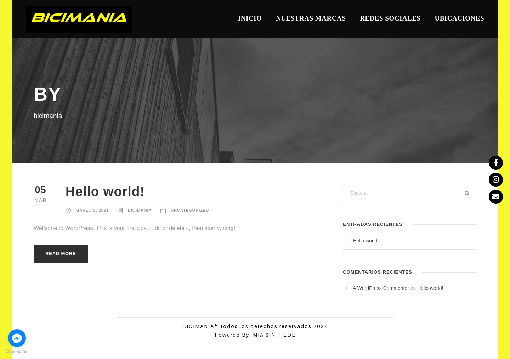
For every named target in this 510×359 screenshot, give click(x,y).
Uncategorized (190, 210)
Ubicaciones (459, 18)
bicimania (140, 210)
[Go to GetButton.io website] (17, 351)
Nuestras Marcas (311, 18)
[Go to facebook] (17, 338)
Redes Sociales (390, 18)
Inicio (250, 18)
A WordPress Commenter (381, 288)
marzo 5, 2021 (92, 210)
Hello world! (105, 191)
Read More (60, 253)
